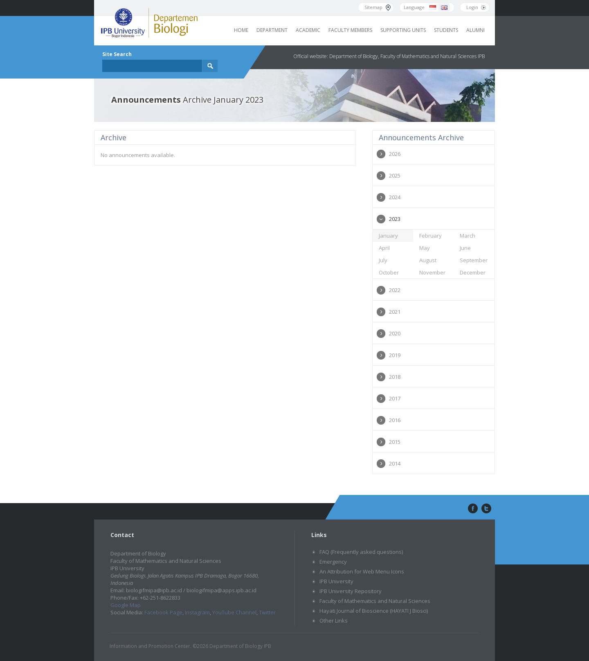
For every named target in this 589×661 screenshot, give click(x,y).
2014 (394, 463)
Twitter (267, 612)
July (383, 260)
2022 (394, 290)
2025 (394, 175)
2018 (394, 376)
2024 (394, 197)
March (467, 235)
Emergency (333, 561)
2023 (394, 219)
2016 (394, 420)
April (384, 248)
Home (241, 30)
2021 (394, 311)
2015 (394, 441)
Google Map (125, 605)
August (427, 260)
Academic (308, 30)
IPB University (336, 581)
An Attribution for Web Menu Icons (361, 571)
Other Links (333, 620)
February (430, 235)
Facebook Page (163, 612)
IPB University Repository (350, 591)
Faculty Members (350, 30)
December (473, 272)
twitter (486, 509)
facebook (472, 509)
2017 (394, 398)
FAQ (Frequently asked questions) (361, 551)
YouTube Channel (234, 612)
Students (446, 30)
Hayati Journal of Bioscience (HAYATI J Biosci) (373, 610)
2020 (394, 333)
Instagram (197, 612)
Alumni (475, 30)
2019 (394, 355)
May (424, 248)
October (389, 272)
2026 (394, 153)
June (465, 248)
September (474, 260)
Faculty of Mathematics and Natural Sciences (374, 601)
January (388, 235)
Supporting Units (403, 30)
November (432, 272)
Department (272, 30)
